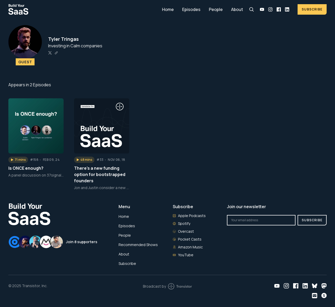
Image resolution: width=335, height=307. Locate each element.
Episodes (191, 9)
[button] (18, 160)
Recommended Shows (138, 244)
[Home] (82, 9)
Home (168, 9)
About (237, 9)
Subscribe (312, 9)
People (216, 9)
